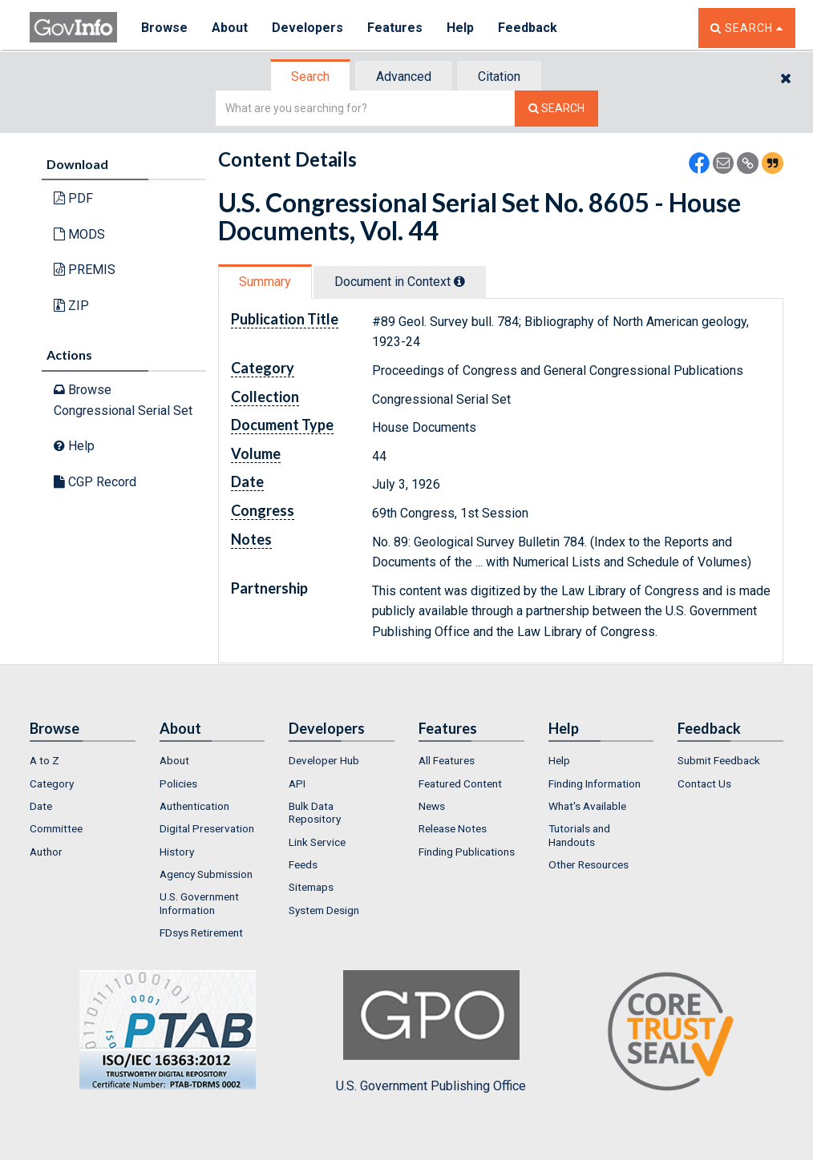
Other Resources (588, 864)
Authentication (194, 806)
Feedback (527, 27)
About (230, 27)
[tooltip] (459, 281)
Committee (56, 828)
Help (460, 27)
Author (46, 851)
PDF (73, 198)
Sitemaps (311, 886)
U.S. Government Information (199, 903)
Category (52, 783)
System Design (324, 910)
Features (395, 27)
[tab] (311, 76)
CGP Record (95, 481)
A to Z (44, 760)
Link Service (317, 842)
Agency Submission (206, 874)
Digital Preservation (207, 828)
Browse (164, 27)
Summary (265, 281)
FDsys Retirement (201, 932)
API (297, 783)
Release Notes (453, 828)
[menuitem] (83, 760)
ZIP (71, 305)
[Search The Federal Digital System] (556, 109)
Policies (178, 783)
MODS (79, 234)
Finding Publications (467, 851)
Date (41, 806)
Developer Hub (324, 760)
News (432, 806)
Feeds (303, 864)
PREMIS (84, 269)
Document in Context (399, 281)
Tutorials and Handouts (579, 835)
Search (310, 76)
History (177, 851)
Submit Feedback (719, 760)
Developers (307, 27)
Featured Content (460, 783)
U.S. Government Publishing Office (431, 1032)
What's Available (587, 806)
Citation (499, 76)
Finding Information (594, 783)
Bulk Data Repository (315, 812)
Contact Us (704, 783)
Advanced (403, 76)
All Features (447, 760)
